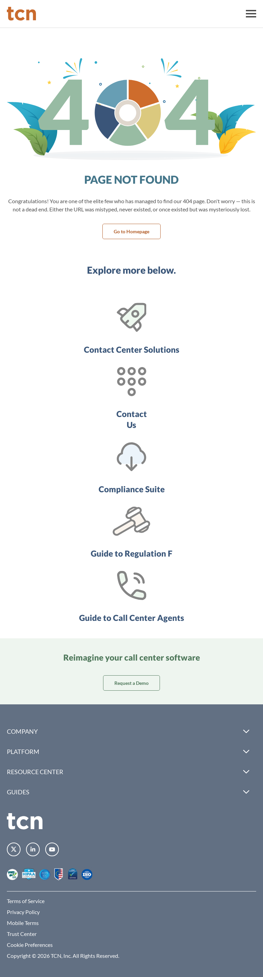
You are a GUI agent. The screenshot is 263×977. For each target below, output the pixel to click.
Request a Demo (131, 683)
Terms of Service (26, 901)
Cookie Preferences (30, 944)
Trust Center (22, 933)
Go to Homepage (131, 231)
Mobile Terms (23, 923)
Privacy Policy (23, 912)
